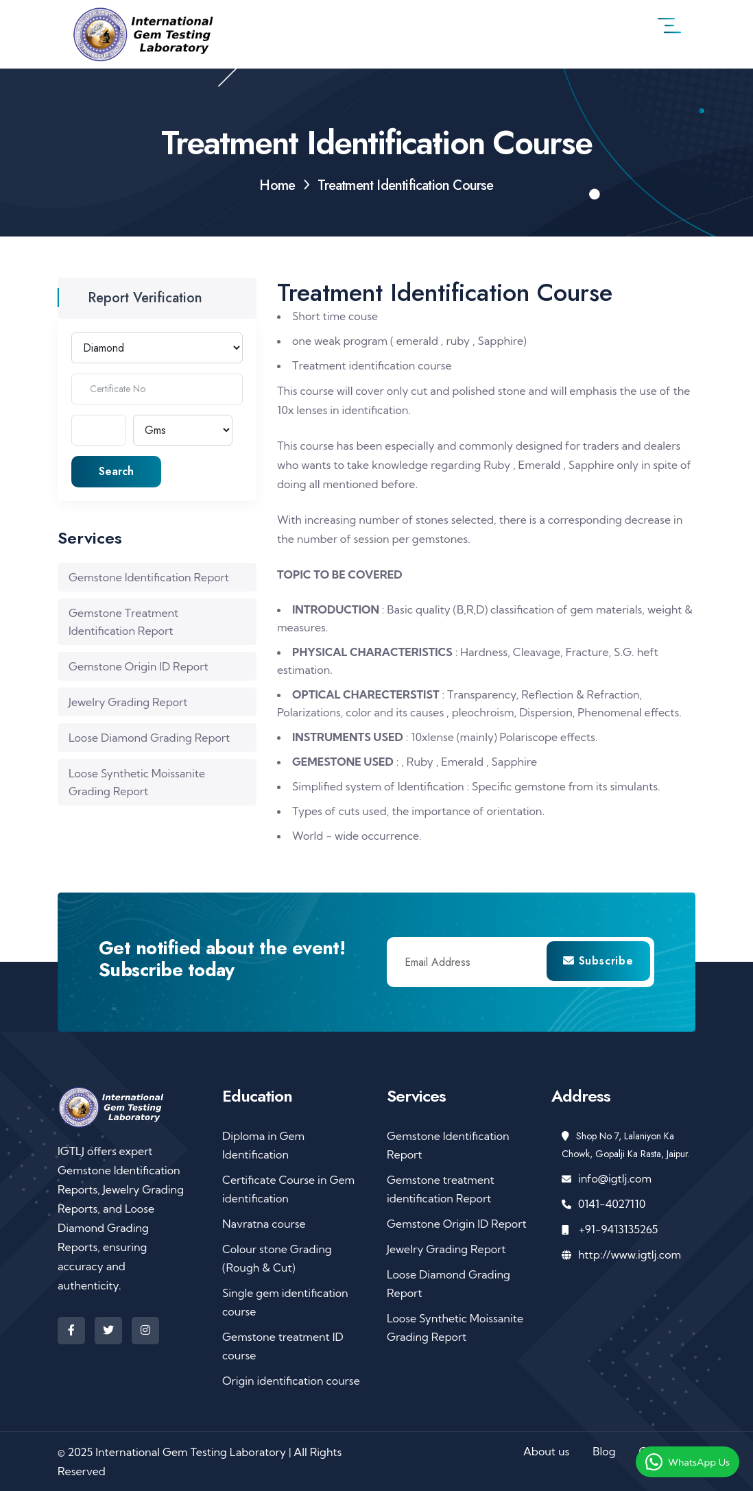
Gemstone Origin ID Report (138, 666)
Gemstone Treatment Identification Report (123, 622)
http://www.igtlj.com (629, 1254)
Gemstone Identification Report (149, 577)
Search (116, 471)
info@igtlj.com (615, 1178)
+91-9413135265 (617, 1229)
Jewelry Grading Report (128, 702)
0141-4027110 (611, 1204)
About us (546, 1451)
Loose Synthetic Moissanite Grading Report (137, 782)
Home (277, 185)
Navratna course (264, 1224)
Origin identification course (291, 1380)
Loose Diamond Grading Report (149, 737)
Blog (604, 1451)
